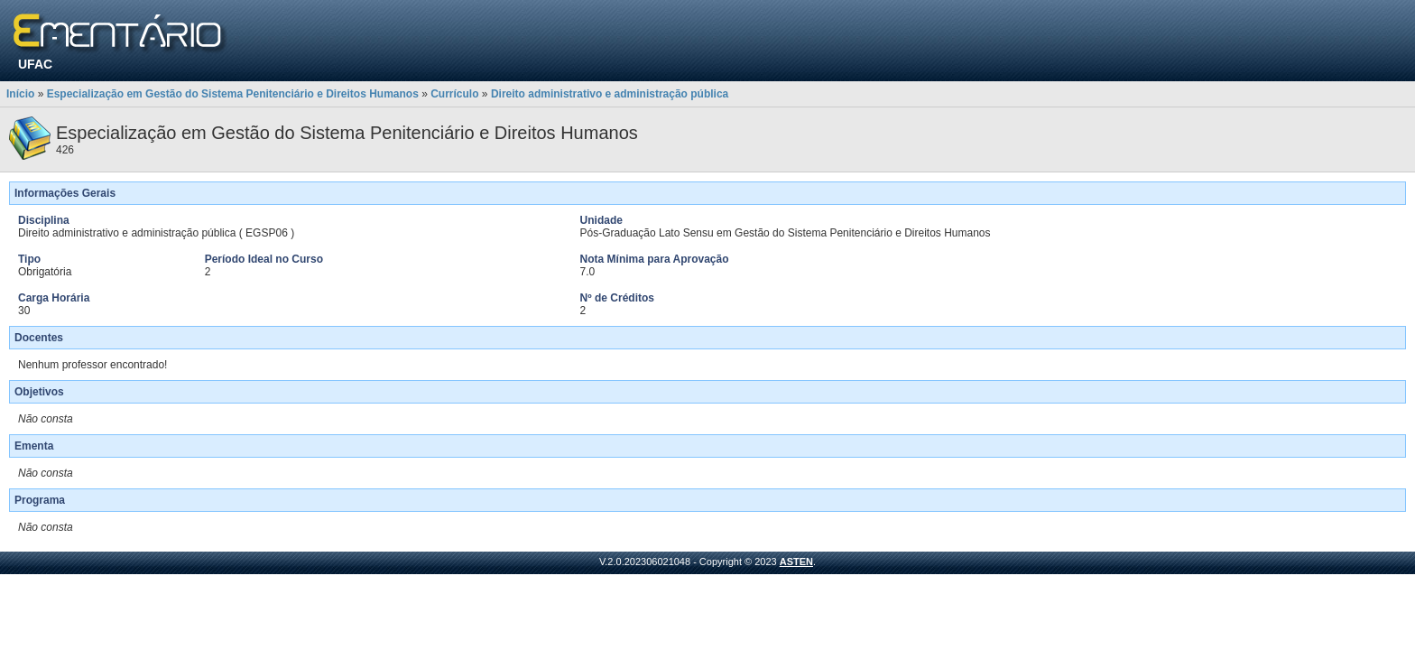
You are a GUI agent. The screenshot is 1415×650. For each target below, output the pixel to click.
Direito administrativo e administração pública (609, 94)
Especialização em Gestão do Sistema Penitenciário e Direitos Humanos (233, 94)
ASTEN (796, 561)
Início (20, 94)
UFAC (35, 64)
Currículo (454, 94)
